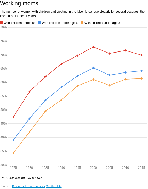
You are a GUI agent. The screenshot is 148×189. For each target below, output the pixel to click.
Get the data (54, 186)
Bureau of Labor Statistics (28, 186)
